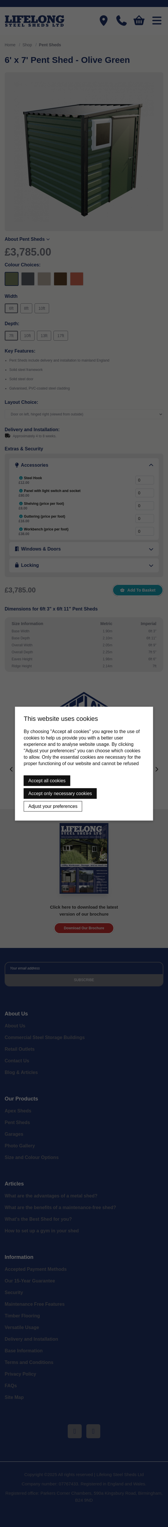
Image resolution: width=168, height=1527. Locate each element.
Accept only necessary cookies (60, 793)
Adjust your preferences (53, 806)
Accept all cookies (47, 780)
